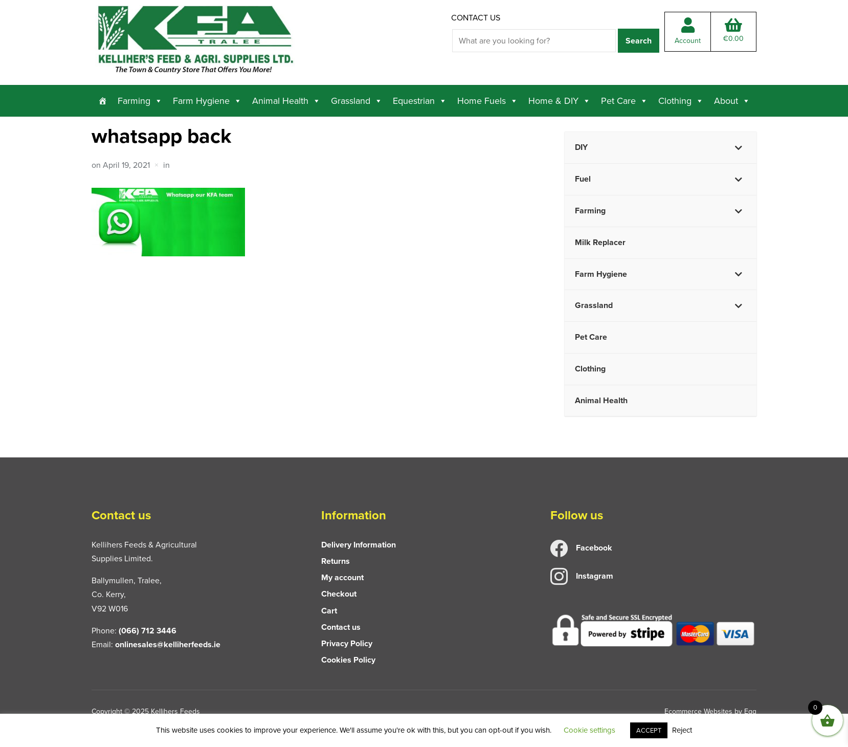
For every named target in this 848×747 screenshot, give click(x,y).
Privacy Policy (346, 643)
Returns (335, 561)
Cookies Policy (348, 660)
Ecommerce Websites (698, 711)
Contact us (475, 18)
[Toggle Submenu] (738, 147)
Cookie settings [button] (589, 730)
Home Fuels (487, 100)
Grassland (357, 100)
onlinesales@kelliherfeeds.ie (167, 644)
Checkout (338, 594)
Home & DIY (559, 100)
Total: (733, 30)
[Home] (103, 101)
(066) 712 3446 (147, 630)
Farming (140, 100)
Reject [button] (682, 730)
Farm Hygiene (207, 100)
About (732, 100)
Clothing (681, 100)
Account (688, 31)
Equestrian (420, 100)
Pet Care (624, 100)
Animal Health (286, 100)
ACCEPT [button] (648, 730)
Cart (329, 611)
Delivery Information (358, 545)
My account (342, 577)
